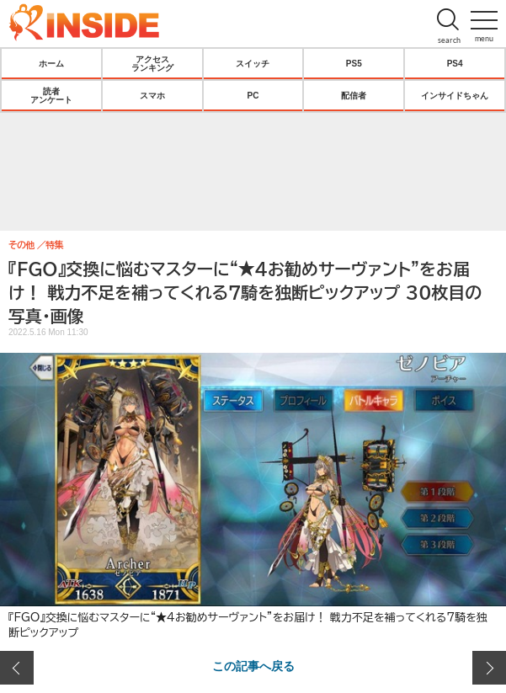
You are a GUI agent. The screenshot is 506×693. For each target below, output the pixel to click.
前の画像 (17, 668)
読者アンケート (51, 95)
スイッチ (252, 63)
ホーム (51, 63)
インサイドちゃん (454, 95)
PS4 (455, 63)
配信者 (353, 95)
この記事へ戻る (253, 665)
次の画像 (489, 668)
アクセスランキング (152, 63)
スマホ (152, 95)
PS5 (354, 63)
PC (253, 95)
